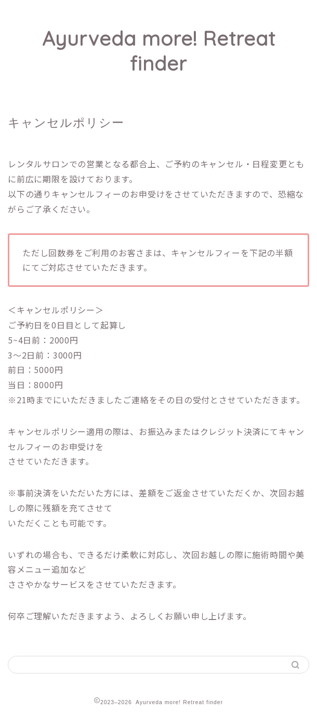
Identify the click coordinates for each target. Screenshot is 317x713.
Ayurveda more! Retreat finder (158, 51)
